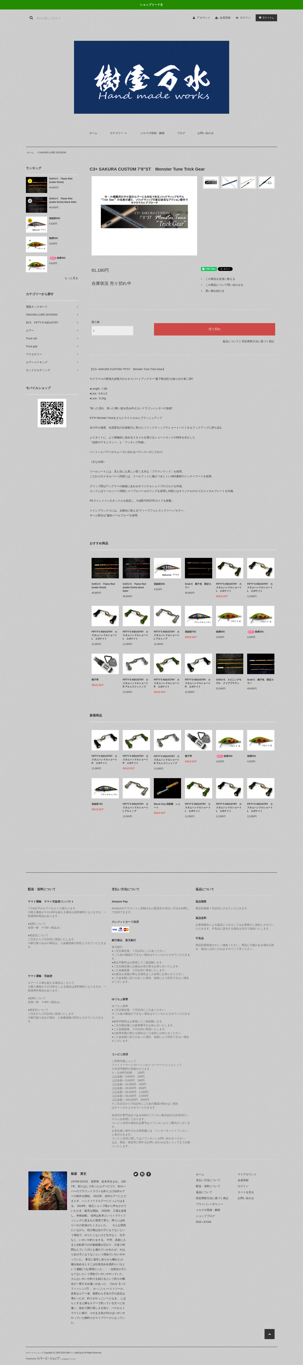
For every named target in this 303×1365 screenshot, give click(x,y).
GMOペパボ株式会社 (75, 1353)
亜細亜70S (191, 631)
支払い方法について (208, 1180)
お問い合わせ (205, 133)
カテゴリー (119, 133)
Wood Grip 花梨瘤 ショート (167, 806)
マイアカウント (247, 1174)
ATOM (207, 1221)
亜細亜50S (55, 218)
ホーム (93, 133)
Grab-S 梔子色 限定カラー (198, 586)
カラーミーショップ (34, 1353)
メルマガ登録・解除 (152, 133)
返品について (231, 341)
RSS (199, 1221)
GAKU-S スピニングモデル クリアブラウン (228, 681)
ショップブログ (205, 1215)
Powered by (51, 1359)
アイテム (265, 17)
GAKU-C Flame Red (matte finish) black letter (63, 200)
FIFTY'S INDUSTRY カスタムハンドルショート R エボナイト (166, 683)
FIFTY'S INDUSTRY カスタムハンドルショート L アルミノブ (166, 635)
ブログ (181, 133)
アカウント (203, 17)
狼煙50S (54, 238)
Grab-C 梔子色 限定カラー (260, 681)
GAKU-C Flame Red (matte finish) (60, 180)
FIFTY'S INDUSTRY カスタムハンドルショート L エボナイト (229, 587)
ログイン (245, 17)
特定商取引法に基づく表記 (258, 341)
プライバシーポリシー (209, 1204)
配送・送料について (208, 1186)
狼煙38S (57, 258)
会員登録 (225, 17)
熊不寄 (95, 679)
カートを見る (246, 1192)
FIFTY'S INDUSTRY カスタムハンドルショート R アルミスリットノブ (135, 683)
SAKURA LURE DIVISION (52, 152)
